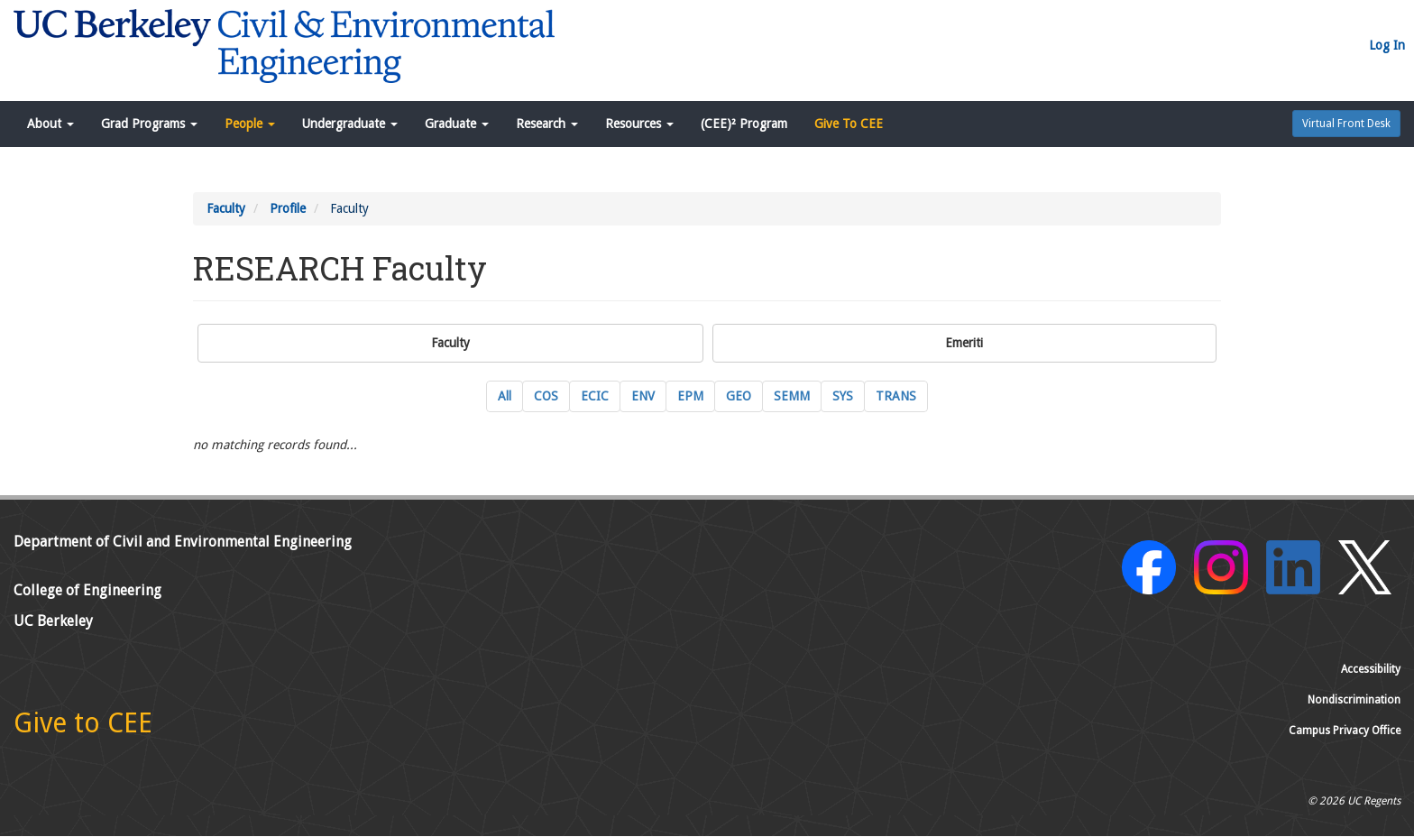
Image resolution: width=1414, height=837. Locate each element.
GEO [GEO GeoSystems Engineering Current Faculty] (738, 396)
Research (547, 123)
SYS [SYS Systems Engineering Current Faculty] (842, 396)
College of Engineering (87, 590)
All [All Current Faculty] (504, 396)
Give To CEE (848, 123)
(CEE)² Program (744, 123)
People (250, 123)
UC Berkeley (53, 621)
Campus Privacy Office (1344, 730)
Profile (288, 208)
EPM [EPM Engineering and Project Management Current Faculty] (690, 396)
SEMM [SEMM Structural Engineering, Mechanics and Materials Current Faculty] (792, 396)
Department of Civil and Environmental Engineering (183, 541)
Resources (639, 123)
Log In (1387, 45)
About (50, 123)
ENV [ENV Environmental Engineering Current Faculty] (643, 396)
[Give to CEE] (83, 728)
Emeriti (964, 343)
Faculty (226, 208)
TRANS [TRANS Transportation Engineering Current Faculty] (896, 396)
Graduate (457, 123)
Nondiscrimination (1354, 700)
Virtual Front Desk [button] (1346, 123)
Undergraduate (350, 123)
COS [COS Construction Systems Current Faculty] (546, 396)
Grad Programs (149, 123)
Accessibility (1370, 669)
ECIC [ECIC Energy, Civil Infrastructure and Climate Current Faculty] (595, 396)
